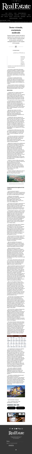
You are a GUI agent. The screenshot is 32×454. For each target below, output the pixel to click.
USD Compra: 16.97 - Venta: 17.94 (6, 21)
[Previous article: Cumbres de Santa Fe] (11, 408)
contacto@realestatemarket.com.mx (16, 437)
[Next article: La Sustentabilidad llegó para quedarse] (20, 408)
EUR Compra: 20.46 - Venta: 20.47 (21, 21)
